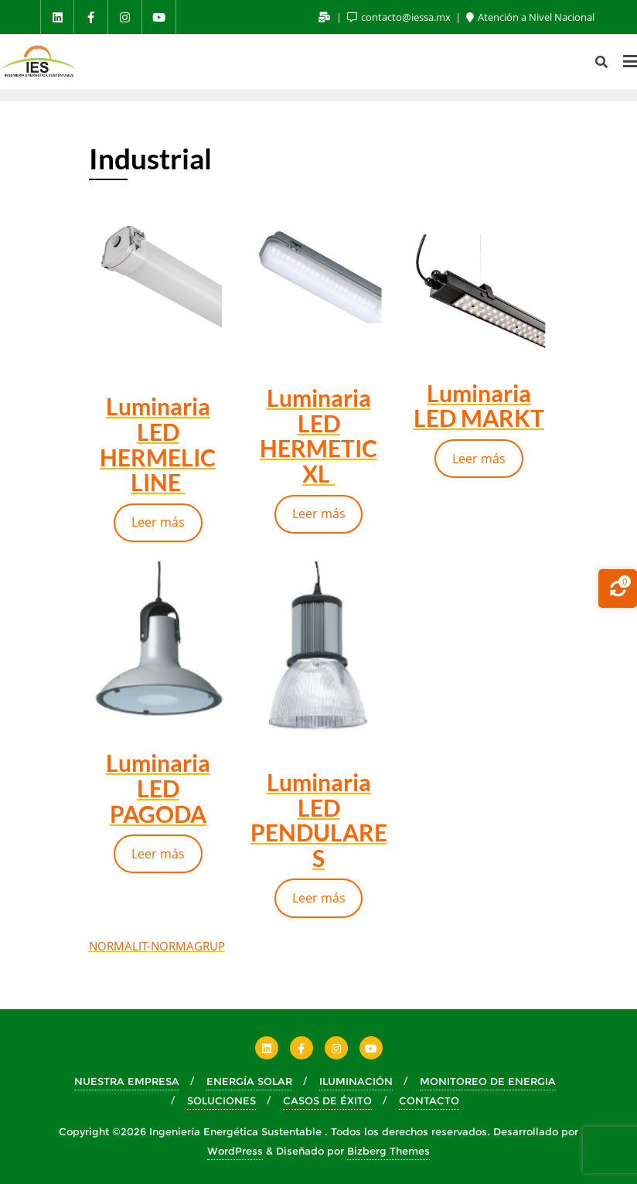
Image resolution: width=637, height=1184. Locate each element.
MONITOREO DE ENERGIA (488, 1081)
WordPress (235, 1151)
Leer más (158, 522)
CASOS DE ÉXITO (327, 1100)
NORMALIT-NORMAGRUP (157, 946)
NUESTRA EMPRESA (126, 1081)
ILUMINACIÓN (356, 1081)
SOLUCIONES (221, 1100)
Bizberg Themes (388, 1151)
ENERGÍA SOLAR (249, 1081)
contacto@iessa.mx (400, 17)
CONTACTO (429, 1100)
